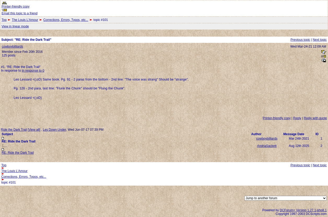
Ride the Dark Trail (14, 130)
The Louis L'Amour (25, 20)
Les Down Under (54, 130)
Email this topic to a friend (19, 13)
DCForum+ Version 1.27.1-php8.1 (303, 210)
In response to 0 (33, 70)
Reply (297, 118)
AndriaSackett (267, 146)
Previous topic (300, 40)
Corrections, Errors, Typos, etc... (65, 20)
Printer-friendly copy (16, 6)
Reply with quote (315, 118)
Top (4, 20)
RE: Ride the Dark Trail (18, 153)
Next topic (320, 40)
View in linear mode (15, 26)
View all (33, 130)
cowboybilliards (12, 46)
